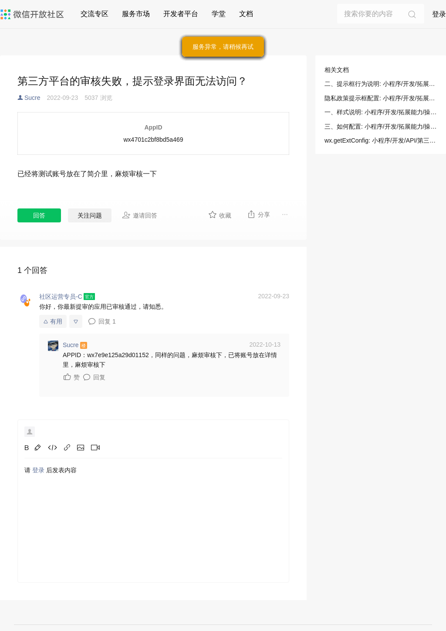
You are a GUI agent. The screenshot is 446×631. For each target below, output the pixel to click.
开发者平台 (180, 13)
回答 (39, 215)
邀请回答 (139, 214)
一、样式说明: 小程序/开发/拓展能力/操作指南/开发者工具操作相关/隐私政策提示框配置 (380, 112)
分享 (258, 214)
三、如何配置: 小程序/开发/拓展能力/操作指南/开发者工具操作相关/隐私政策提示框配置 (380, 126)
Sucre (32, 97)
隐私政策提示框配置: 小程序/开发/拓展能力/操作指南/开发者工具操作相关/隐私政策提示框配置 (380, 98)
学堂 (219, 13)
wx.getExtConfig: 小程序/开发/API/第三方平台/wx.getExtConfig (380, 140)
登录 (439, 14)
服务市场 (136, 13)
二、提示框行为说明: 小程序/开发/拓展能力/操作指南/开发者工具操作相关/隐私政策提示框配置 (380, 83)
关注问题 (90, 215)
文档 (246, 13)
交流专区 (94, 13)
